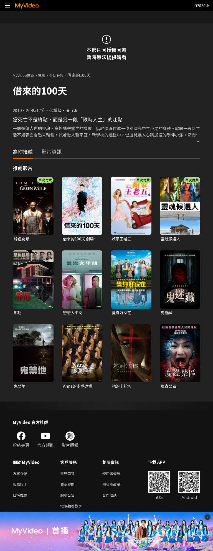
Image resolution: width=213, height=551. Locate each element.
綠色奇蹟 (22, 239)
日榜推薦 (21, 499)
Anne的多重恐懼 (78, 387)
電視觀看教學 (72, 510)
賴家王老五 (122, 239)
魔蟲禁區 (169, 387)
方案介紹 (21, 475)
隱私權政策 (116, 487)
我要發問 (68, 487)
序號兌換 (201, 5)
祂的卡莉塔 (122, 387)
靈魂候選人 (171, 239)
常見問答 (68, 475)
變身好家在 (122, 313)
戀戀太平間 (73, 313)
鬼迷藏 (167, 313)
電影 (46, 75)
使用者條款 (116, 475)
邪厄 (18, 313)
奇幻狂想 (62, 75)
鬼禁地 (20, 387)
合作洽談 (114, 499)
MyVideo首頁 (25, 75)
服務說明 (21, 487)
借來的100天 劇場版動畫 (79, 239)
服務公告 (68, 499)
